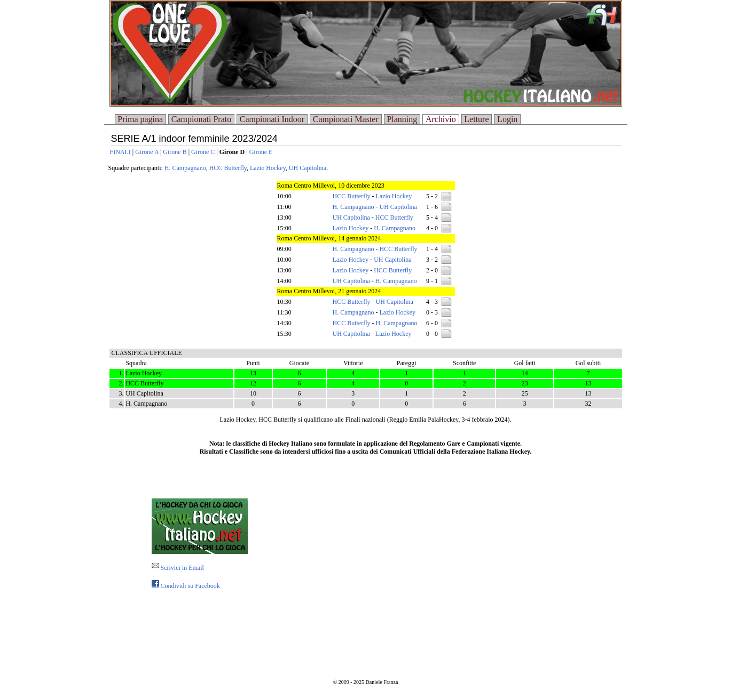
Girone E (261, 152)
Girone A (147, 152)
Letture (476, 119)
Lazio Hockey (268, 168)
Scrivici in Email (178, 567)
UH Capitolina (307, 168)
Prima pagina (140, 119)
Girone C (203, 152)
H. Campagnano (185, 168)
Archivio (441, 119)
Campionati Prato (201, 119)
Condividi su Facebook (186, 586)
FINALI (120, 152)
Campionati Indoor (272, 119)
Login (507, 119)
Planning (402, 119)
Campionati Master (346, 119)
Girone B (174, 152)
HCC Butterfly (228, 168)
